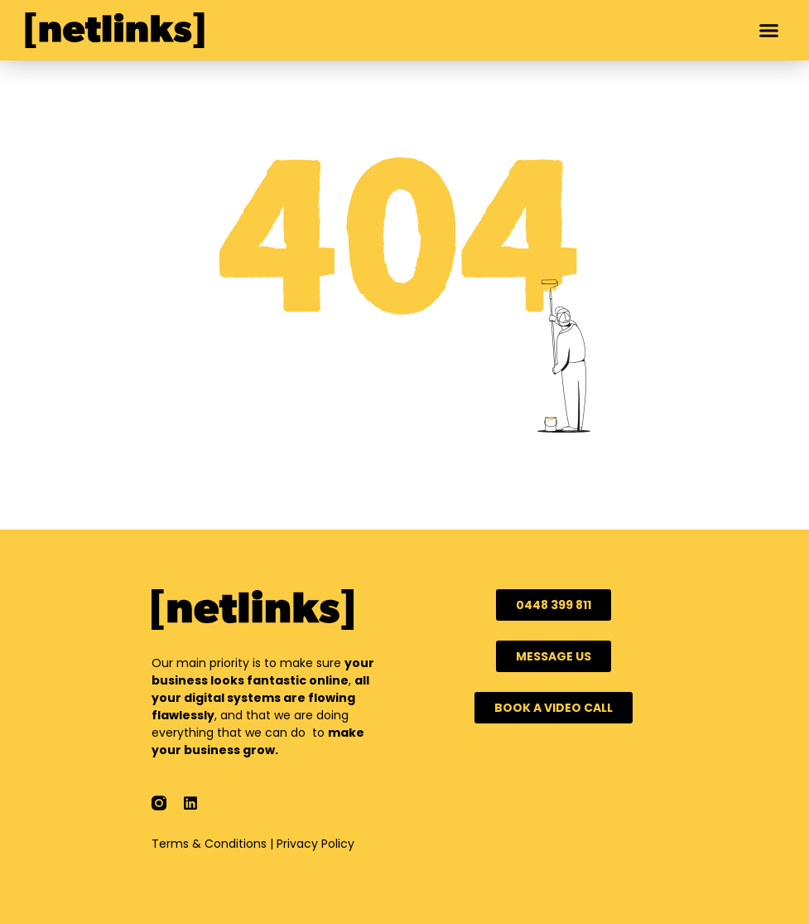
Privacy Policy (315, 843)
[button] (769, 30)
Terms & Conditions (209, 843)
